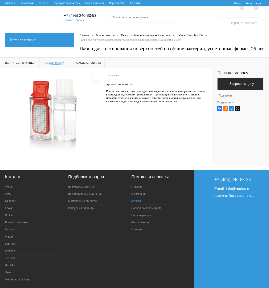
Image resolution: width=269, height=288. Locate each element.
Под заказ (225, 95)
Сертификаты (117, 3)
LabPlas (10, 243)
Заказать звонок (74, 20)
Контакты (135, 3)
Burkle (9, 215)
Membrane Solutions (17, 279)
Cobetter (10, 200)
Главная (10, 3)
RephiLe (10, 265)
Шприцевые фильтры (81, 186)
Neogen (10, 229)
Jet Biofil (10, 258)
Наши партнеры (94, 3)
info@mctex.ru (238, 189)
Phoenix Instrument (17, 222)
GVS (8, 193)
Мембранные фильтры (82, 200)
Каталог (43, 3)
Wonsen (10, 250)
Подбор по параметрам (66, 3)
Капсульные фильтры (81, 208)
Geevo (9, 272)
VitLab (9, 236)
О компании (27, 3)
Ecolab (9, 208)
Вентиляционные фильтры (85, 193)
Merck (8, 186)
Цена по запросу (232, 73)
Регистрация (253, 3)
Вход (237, 3)
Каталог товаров (39, 40)
